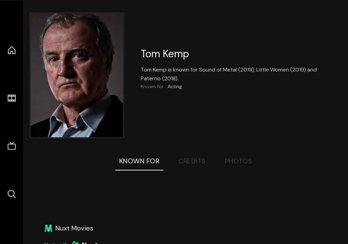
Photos (239, 161)
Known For (139, 161)
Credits (192, 161)
